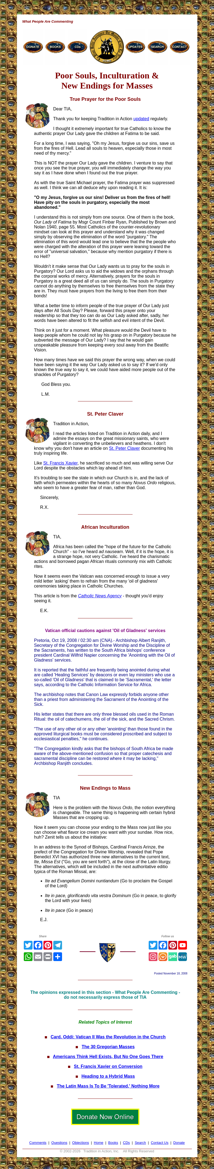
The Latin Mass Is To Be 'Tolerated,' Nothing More (108, 1086)
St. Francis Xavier (60, 463)
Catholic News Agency (99, 596)
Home (98, 1143)
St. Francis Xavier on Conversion (108, 1066)
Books (113, 1143)
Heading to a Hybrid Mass (108, 1076)
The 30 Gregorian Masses (108, 1046)
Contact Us (159, 1143)
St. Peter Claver (124, 448)
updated (141, 118)
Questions (59, 1143)
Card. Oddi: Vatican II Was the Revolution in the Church (108, 1037)
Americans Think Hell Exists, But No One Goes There (108, 1056)
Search (140, 1143)
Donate (179, 1143)
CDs (126, 1143)
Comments (37, 1143)
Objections (80, 1143)
